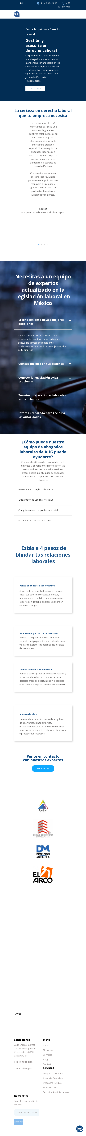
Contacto (47, 1064)
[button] (38, 245)
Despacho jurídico (36, 29)
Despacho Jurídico (52, 1082)
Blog (45, 1059)
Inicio (46, 1045)
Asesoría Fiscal (50, 1087)
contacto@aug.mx (23, 1068)
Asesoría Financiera (53, 1078)
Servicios (47, 1054)
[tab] (43, 322)
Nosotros (48, 1050)
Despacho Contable (53, 1073)
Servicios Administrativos (56, 1092)
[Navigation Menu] (70, 14)
